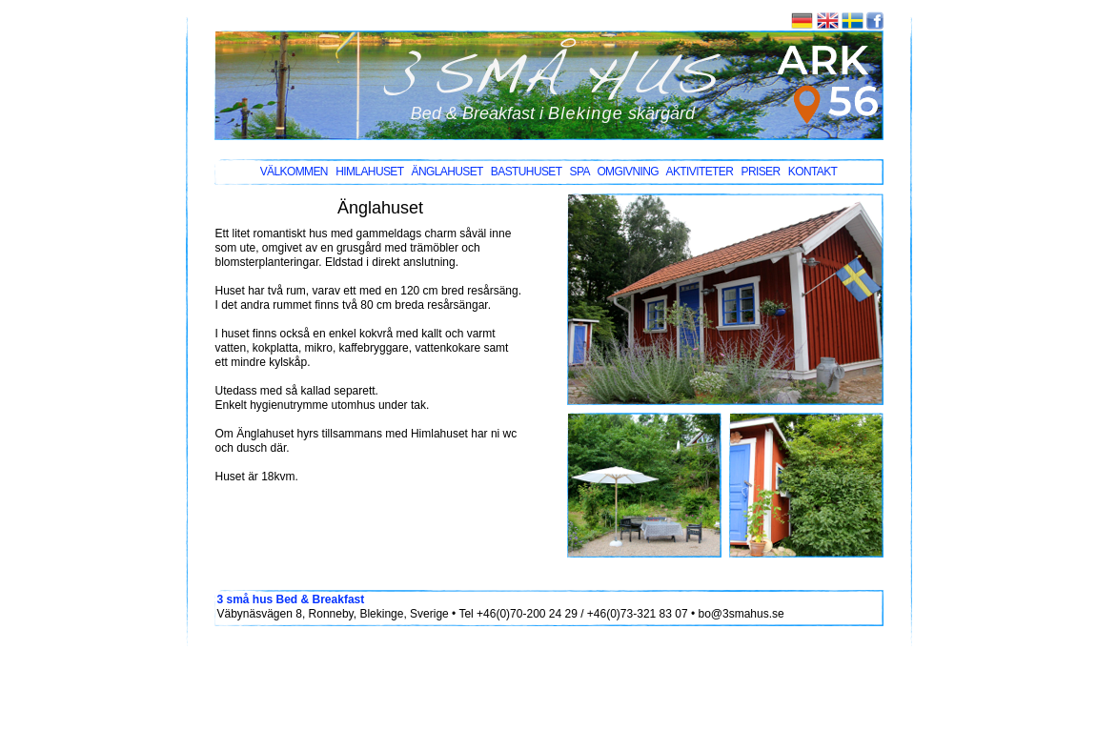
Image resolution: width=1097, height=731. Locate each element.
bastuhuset (526, 171)
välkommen (294, 171)
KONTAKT (813, 171)
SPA (580, 171)
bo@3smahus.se (740, 613)
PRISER (760, 171)
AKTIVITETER (700, 171)
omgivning (628, 171)
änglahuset (446, 171)
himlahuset (369, 171)
